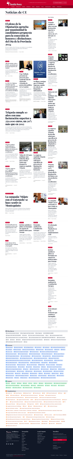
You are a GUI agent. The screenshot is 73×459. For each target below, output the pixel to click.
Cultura (53, 6)
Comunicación (48, 6)
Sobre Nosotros (40, 433)
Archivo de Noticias (25, 448)
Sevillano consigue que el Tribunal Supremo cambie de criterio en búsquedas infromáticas (39, 86)
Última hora (18, 6)
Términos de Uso (40, 439)
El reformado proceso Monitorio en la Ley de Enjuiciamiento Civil (11, 226)
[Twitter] (8, 444)
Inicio (6, 8)
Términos (61, 455)
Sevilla (23, 6)
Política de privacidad (60, 443)
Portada (13, 6)
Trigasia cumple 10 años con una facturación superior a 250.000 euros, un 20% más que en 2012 (52, 30)
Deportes (38, 6)
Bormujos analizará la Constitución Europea (37, 227)
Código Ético (39, 435)
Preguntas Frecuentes (57, 447)
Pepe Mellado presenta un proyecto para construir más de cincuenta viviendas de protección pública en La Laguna (25, 80)
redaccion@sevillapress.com (18, 455)
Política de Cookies (40, 438)
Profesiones (59, 6)
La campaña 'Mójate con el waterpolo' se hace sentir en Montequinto (52, 204)
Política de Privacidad (41, 436)
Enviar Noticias (55, 448)
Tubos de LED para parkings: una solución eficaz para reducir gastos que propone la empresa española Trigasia (25, 161)
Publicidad (55, 445)
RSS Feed (23, 450)
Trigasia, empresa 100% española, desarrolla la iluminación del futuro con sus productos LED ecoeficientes (11, 172)
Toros (42, 6)
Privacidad (53, 455)
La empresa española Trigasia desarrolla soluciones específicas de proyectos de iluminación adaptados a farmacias (39, 162)
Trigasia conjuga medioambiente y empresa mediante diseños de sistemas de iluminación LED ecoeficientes (11, 148)
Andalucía (28, 6)
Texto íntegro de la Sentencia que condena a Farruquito (11, 244)
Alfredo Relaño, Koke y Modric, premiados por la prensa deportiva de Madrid (11, 66)
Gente (33, 6)
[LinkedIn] (12, 444)
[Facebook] (6, 444)
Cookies (57, 455)
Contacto (39, 442)
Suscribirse (60, 439)
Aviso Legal (39, 441)
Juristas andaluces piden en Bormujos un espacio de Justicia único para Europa (25, 228)
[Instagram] (10, 444)
